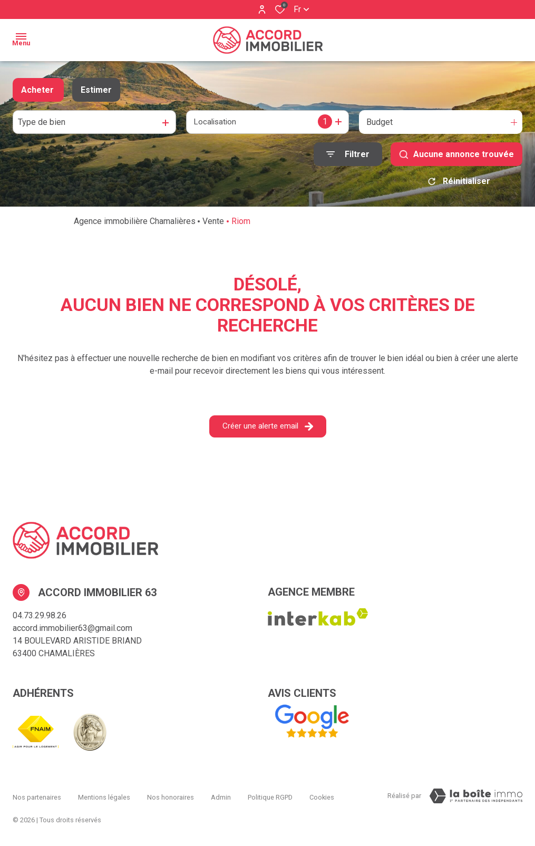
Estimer (96, 90)
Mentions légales (104, 797)
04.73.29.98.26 (39, 619)
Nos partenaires (37, 797)
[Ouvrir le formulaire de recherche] (348, 154)
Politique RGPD (270, 797)
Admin (221, 797)
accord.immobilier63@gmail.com (72, 632)
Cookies (321, 797)
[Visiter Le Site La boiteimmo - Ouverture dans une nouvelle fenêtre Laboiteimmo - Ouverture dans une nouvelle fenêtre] (476, 799)
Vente (213, 225)
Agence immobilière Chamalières (135, 225)
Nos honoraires (170, 797)
